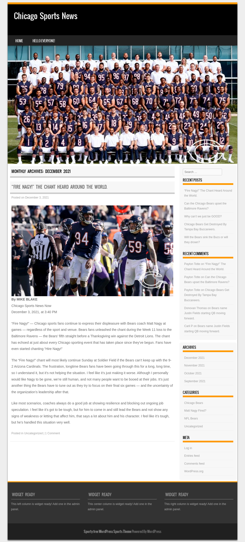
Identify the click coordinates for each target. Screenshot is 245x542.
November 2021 (194, 365)
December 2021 (194, 358)
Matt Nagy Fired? (195, 410)
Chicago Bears (193, 403)
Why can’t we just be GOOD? (203, 216)
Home (19, 40)
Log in (188, 448)
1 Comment (52, 433)
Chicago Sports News (46, 16)
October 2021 (193, 373)
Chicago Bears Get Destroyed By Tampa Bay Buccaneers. (206, 295)
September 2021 (195, 381)
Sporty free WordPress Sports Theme (107, 531)
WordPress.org (193, 471)
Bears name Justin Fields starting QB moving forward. (205, 313)
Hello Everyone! (44, 40)
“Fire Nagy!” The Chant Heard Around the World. (59, 187)
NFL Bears (191, 418)
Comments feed (194, 463)
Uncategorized (33, 433)
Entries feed (192, 455)
